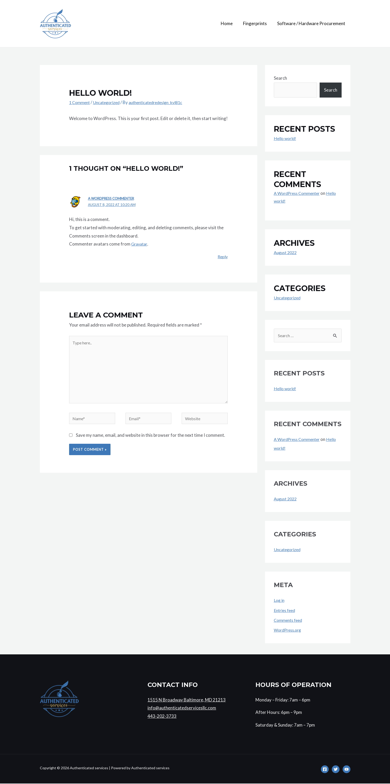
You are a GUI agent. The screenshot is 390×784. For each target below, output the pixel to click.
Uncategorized (109, 102)
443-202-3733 (162, 716)
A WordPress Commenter (113, 198)
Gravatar (140, 243)
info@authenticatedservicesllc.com (182, 708)
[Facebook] (325, 770)
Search (280, 78)
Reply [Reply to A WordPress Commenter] (222, 256)
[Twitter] (336, 770)
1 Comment (80, 102)
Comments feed (289, 620)
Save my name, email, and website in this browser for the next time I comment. (150, 440)
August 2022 (286, 252)
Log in (279, 600)
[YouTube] (346, 770)
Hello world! (286, 138)
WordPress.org (289, 630)
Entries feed (285, 610)
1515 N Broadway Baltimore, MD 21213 (187, 700)
